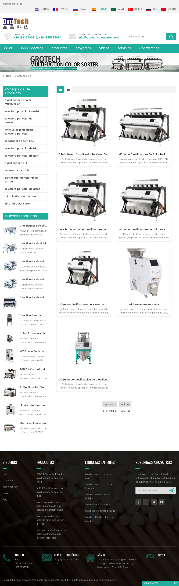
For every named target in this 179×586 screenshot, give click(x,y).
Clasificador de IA (16, 163)
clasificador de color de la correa (21, 180)
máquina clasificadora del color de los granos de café (117, 192)
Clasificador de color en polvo (34, 297)
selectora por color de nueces (19, 121)
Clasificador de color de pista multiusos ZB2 (34, 280)
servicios (124, 48)
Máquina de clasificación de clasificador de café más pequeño (75, 249)
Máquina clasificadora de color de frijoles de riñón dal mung (75, 192)
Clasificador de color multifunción (18, 102)
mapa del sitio (10, 487)
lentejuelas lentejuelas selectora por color (19, 132)
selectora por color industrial (23, 111)
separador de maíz (17, 170)
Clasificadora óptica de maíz (100, 511)
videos (104, 48)
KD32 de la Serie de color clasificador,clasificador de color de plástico (34, 351)
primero (109, 274)
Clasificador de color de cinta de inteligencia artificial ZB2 (34, 262)
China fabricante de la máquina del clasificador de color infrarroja (34, 334)
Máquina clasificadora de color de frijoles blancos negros (117, 136)
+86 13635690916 (25, 38)
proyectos (83, 48)
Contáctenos (149, 48)
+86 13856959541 (50, 38)
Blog (5, 499)
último (125, 274)
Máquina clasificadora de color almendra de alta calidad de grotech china (50, 506)
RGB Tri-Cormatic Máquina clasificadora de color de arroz (34, 369)
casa (8, 48)
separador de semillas (19, 141)
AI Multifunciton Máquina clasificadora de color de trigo (34, 387)
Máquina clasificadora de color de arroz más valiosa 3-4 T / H (34, 423)
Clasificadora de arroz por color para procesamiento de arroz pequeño (34, 315)
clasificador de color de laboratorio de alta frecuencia (34, 405)
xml (4, 474)
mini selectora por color (158, 192)
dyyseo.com (108, 580)
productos (59, 48)
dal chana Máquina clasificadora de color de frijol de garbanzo (159, 136)
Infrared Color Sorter (18, 204)
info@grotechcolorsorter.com (98, 38)
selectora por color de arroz (22, 189)
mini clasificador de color (21, 196)
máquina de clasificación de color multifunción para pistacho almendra (52, 534)
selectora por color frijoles (21, 156)
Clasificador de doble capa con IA (34, 244)
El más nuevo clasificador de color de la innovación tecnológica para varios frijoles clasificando (75, 136)
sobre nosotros (31, 48)
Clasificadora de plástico (98, 504)
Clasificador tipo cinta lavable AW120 (34, 226)
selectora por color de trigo (22, 148)
